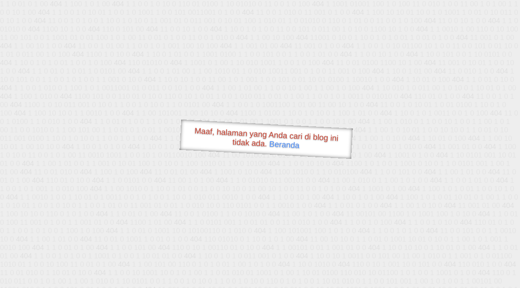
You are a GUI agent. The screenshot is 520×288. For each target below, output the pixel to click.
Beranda (284, 144)
